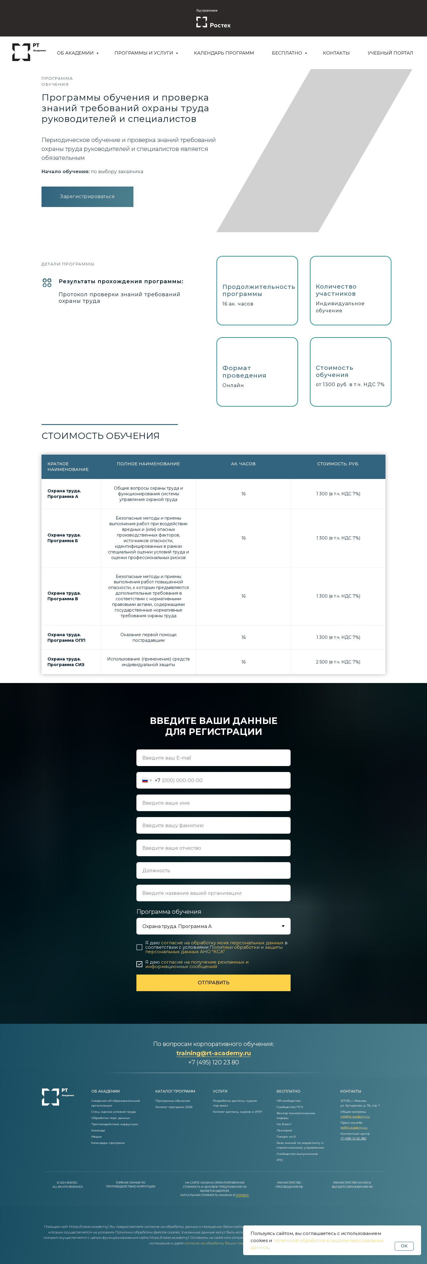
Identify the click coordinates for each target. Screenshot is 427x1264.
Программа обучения (168, 911)
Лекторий (284, 1130)
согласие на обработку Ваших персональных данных (230, 1243)
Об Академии (76, 53)
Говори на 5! (286, 1137)
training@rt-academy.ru (213, 1053)
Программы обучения (172, 1101)
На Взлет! (284, 1124)
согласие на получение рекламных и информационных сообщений (196, 964)
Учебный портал (390, 53)
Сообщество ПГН (290, 1107)
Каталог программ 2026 (173, 1107)
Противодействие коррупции (114, 1124)
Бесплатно (287, 53)
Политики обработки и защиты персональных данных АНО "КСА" (214, 949)
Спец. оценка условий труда (113, 1112)
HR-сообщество (289, 1101)
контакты (350, 1091)
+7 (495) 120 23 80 (213, 1062)
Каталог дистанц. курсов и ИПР (237, 1112)
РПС (280, 1160)
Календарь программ (224, 53)
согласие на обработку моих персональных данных (222, 942)
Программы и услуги (144, 53)
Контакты (336, 53)
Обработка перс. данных (110, 1118)
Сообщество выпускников (297, 1154)
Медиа (96, 1137)
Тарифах (242, 1195)
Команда (98, 1130)
